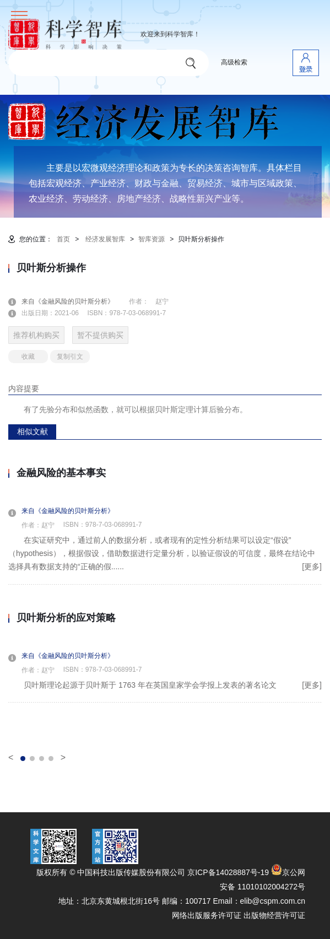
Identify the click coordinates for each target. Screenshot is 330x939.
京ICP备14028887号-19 (228, 872)
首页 (63, 239)
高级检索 (234, 62)
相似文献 (32, 431)
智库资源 (151, 239)
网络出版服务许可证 (206, 915)
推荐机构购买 (36, 335)
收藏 (28, 356)
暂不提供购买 (100, 335)
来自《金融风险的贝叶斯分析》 (74, 301)
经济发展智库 (105, 239)
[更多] (312, 566)
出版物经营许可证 (274, 915)
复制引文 (70, 356)
